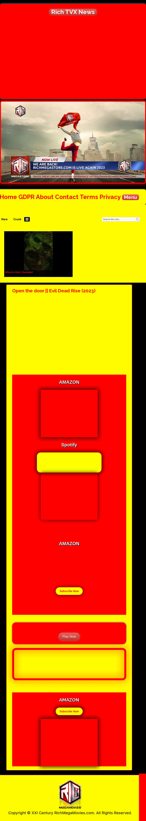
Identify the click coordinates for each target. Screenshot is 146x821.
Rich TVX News (73, 12)
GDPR (26, 196)
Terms (89, 196)
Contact (67, 196)
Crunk (17, 219)
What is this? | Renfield (19, 272)
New (4, 219)
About (45, 196)
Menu (130, 197)
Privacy (110, 196)
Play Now (69, 636)
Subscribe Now (69, 591)
